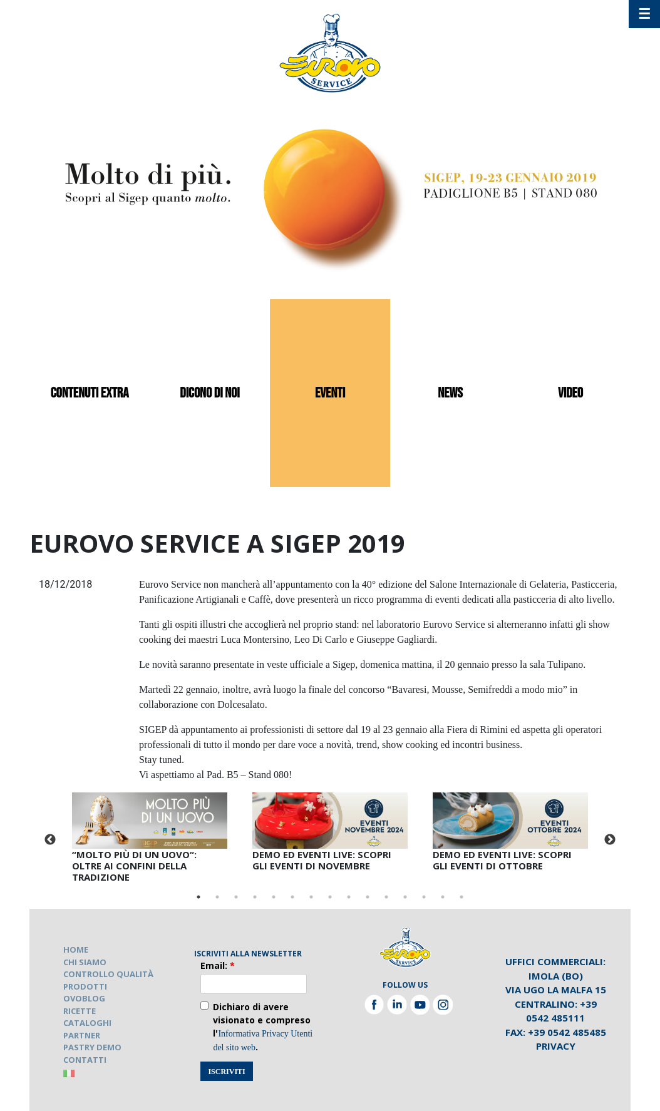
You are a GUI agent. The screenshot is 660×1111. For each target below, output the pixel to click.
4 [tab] (255, 897)
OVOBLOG (84, 998)
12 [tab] (405, 897)
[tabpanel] (149, 840)
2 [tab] (217, 897)
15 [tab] (461, 897)
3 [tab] (236, 897)
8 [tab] (330, 897)
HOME (75, 949)
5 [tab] (273, 897)
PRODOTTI (85, 986)
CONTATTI (84, 1059)
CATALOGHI (87, 1022)
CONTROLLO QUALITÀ (108, 974)
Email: (217, 965)
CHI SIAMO (84, 962)
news (450, 393)
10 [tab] (367, 897)
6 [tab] (292, 897)
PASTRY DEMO (92, 1047)
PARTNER (81, 1035)
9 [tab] (349, 897)
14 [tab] (442, 897)
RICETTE (79, 1010)
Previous (50, 840)
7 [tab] (311, 897)
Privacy (555, 1046)
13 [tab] (424, 897)
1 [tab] (198, 897)
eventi (330, 393)
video (570, 393)
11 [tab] (386, 897)
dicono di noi (209, 393)
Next (610, 840)
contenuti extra (90, 393)
